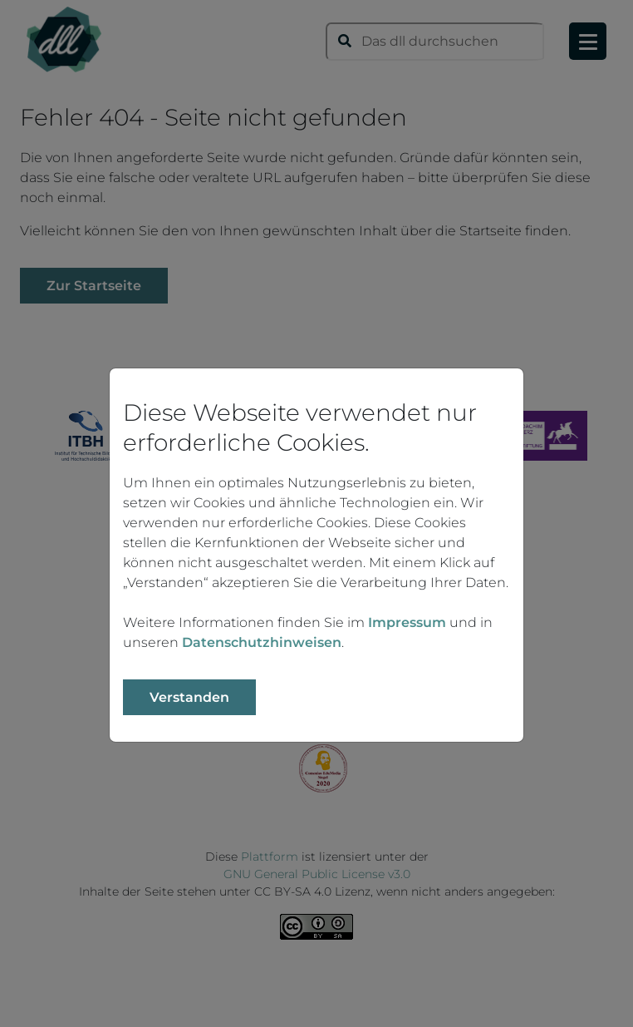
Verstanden (189, 697)
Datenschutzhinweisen (261, 642)
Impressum (407, 622)
